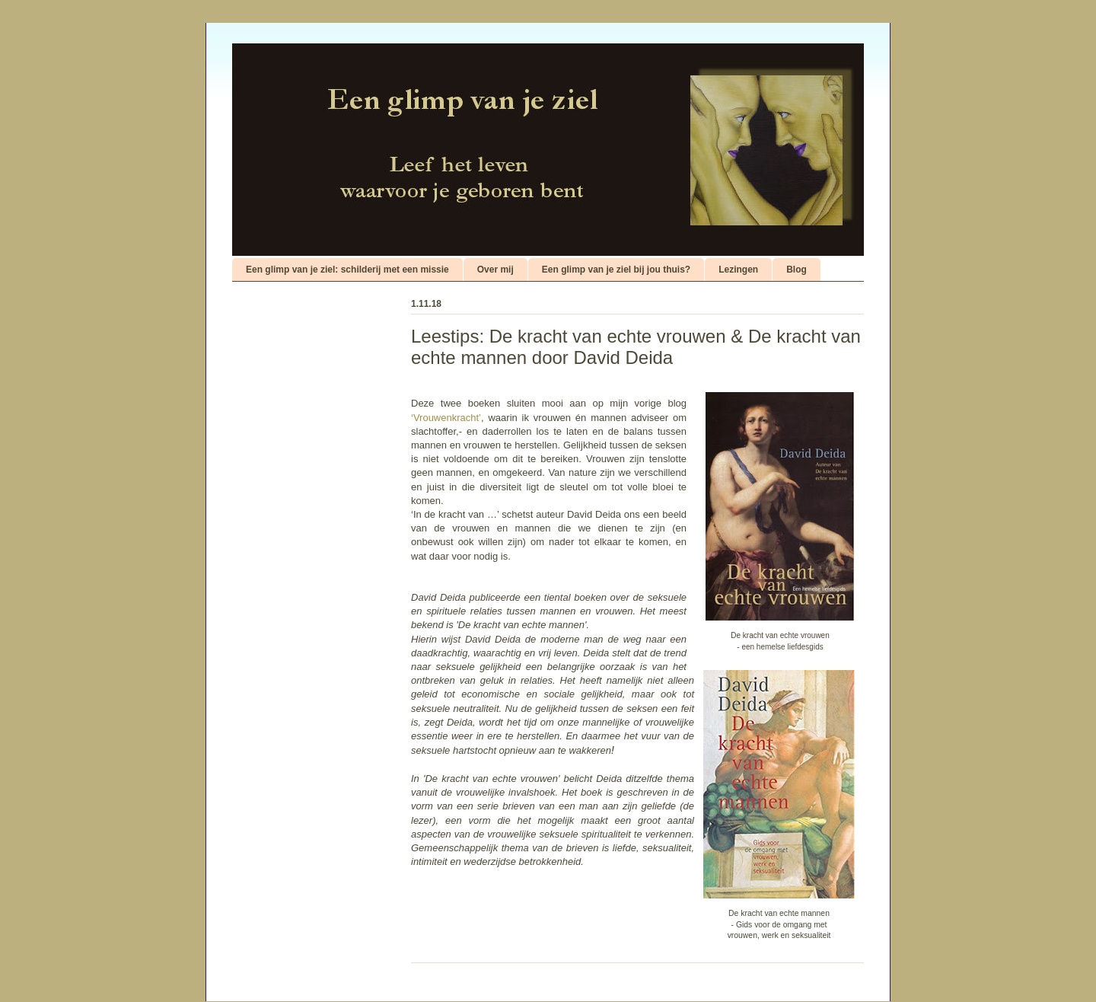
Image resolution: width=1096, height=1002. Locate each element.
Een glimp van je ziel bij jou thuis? (616, 269)
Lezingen (738, 269)
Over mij (495, 269)
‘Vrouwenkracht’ (446, 417)
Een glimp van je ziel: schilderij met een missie (347, 269)
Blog (796, 269)
